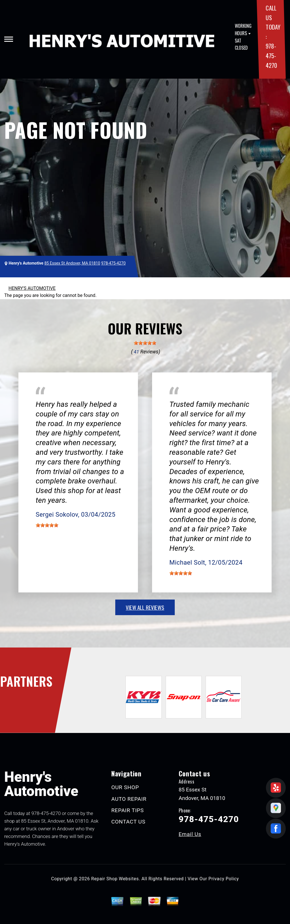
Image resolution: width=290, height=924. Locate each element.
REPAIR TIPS (127, 810)
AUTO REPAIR (128, 799)
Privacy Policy (223, 878)
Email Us (190, 834)
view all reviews (145, 607)
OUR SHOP (125, 787)
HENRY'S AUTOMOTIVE (32, 288)
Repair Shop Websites (115, 878)
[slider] (145, 343)
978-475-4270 (271, 55)
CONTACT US (128, 821)
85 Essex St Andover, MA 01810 (72, 263)
